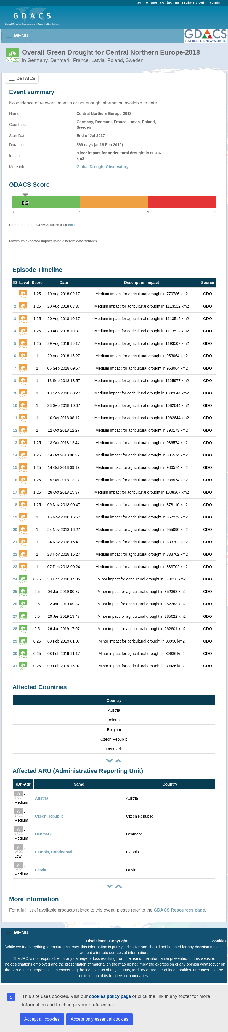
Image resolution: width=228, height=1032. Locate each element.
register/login (194, 2)
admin (215, 2)
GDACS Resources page (179, 910)
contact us (169, 2)
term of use (147, 2)
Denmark (43, 834)
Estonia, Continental (53, 852)
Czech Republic (49, 816)
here (71, 225)
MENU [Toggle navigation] (16, 36)
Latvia (40, 870)
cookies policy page (110, 996)
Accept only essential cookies (99, 1019)
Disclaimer (96, 941)
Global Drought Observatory (102, 167)
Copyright (118, 941)
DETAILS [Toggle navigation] (22, 79)
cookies (219, 941)
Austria (41, 798)
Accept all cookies (42, 1019)
